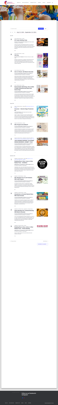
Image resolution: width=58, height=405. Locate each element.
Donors (39, 2)
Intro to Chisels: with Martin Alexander (23, 71)
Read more (15, 48)
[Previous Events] (10, 32)
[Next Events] (12, 32)
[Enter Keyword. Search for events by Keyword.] (24, 28)
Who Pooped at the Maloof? (21, 124)
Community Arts (33, 2)
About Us (19, 2)
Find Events (41, 28)
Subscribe (49, 2)
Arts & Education (25, 2)
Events (44, 2)
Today (14, 32)
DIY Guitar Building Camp (20, 40)
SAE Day (16, 55)
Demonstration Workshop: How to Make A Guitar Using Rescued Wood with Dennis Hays (24, 88)
